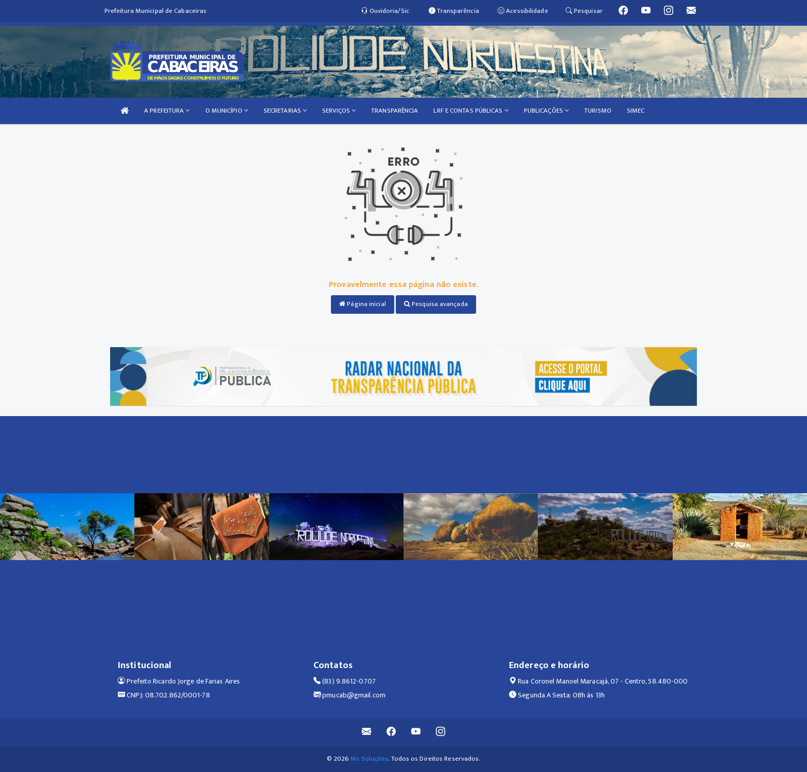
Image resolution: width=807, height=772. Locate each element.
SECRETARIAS (285, 110)
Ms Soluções (369, 758)
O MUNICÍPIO (226, 110)
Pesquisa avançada (436, 304)
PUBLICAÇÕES (546, 110)
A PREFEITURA (166, 110)
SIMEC (636, 110)
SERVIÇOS (339, 110)
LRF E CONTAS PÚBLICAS (470, 110)
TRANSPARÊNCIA (394, 110)
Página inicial (362, 304)
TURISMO (597, 110)
